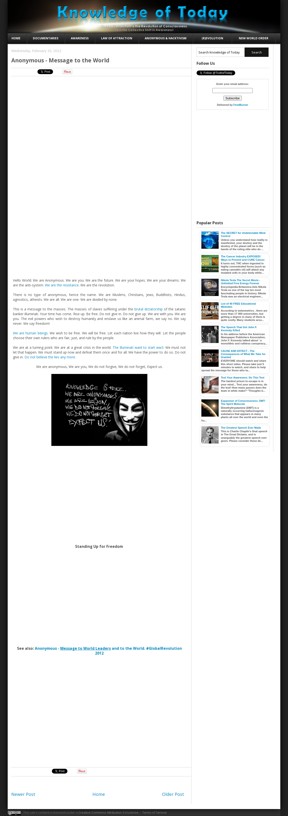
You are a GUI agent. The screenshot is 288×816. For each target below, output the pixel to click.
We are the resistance (62, 285)
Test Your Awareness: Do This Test (242, 377)
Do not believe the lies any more (49, 357)
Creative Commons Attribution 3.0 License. (108, 812)
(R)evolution (212, 38)
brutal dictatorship (148, 309)
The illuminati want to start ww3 (138, 347)
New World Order (253, 38)
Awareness (80, 38)
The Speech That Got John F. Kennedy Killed (239, 329)
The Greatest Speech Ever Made (241, 427)
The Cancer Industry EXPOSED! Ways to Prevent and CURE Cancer (242, 258)
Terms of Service (154, 812)
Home (16, 38)
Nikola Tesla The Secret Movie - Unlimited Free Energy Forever (240, 282)
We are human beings (30, 333)
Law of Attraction (116, 38)
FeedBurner (240, 104)
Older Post (173, 794)
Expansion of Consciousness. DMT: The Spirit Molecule (243, 402)
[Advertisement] (51, 712)
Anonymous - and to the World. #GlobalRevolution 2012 (108, 651)
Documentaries (45, 38)
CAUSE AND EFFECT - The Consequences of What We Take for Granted (243, 354)
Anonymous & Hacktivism (165, 38)
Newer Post (23, 794)
